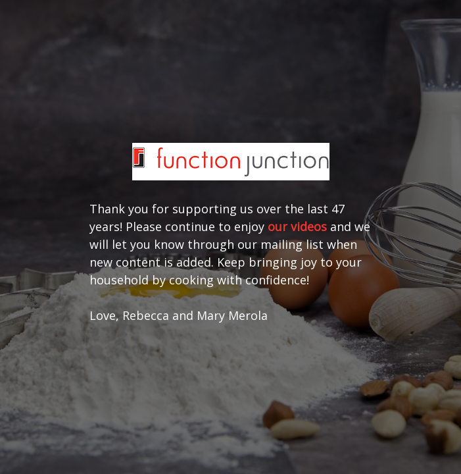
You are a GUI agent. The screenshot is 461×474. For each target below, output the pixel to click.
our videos (297, 226)
